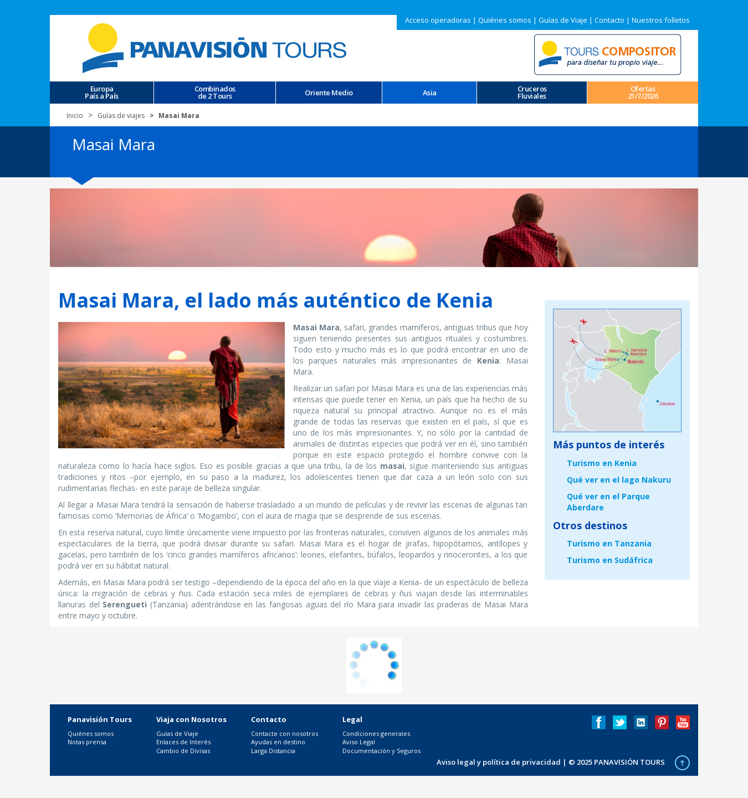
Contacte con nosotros (284, 733)
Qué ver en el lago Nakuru (619, 479)
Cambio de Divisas (183, 750)
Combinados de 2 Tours (214, 92)
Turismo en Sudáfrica (610, 560)
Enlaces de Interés (183, 742)
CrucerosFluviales (532, 92)
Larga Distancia (273, 750)
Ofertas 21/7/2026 (643, 92)
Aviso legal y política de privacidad (499, 762)
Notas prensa (87, 742)
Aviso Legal (358, 742)
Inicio (74, 115)
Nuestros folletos (661, 20)
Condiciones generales (376, 733)
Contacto (609, 20)
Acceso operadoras (438, 20)
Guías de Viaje (563, 20)
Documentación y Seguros (381, 750)
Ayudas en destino (278, 742)
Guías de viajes (121, 115)
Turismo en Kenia (602, 463)
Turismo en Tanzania (609, 543)
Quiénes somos (504, 20)
